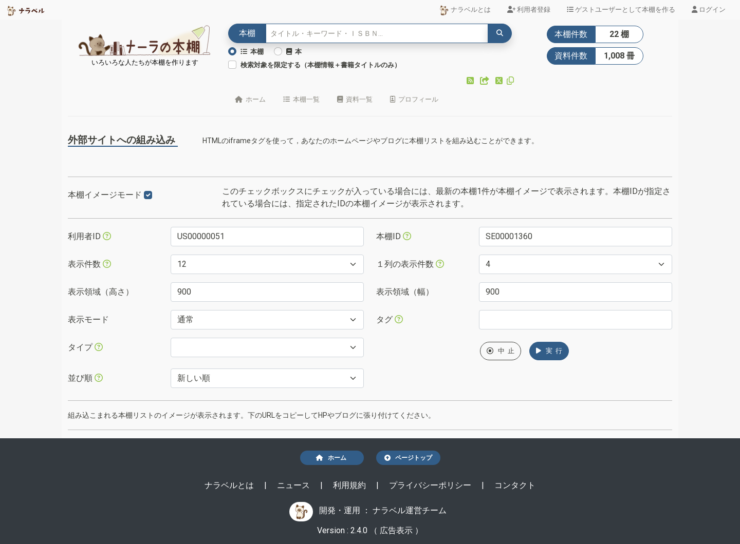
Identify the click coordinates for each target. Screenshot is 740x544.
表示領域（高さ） (101, 292)
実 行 (549, 351)
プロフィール (414, 99)
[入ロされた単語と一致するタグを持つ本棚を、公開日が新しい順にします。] (399, 319)
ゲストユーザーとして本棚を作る (621, 9)
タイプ (85, 347)
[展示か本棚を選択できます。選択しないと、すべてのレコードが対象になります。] (99, 347)
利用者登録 (528, 9)
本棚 (252, 51)
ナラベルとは (465, 10)
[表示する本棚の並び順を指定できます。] (99, 378)
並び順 (85, 378)
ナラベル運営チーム (410, 510)
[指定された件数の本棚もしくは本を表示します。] (107, 264)
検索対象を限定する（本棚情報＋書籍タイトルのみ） (320, 65)
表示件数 (89, 264)
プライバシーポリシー (431, 485)
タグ (389, 319)
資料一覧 (355, 99)
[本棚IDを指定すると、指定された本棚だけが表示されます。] (407, 236)
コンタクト (514, 485)
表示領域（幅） (405, 292)
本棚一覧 (301, 99)
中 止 (500, 351)
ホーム (250, 99)
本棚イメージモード (110, 195)
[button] (471, 81)
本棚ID (393, 236)
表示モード (88, 319)
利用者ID (89, 236)
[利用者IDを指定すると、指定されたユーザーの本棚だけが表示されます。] (107, 236)
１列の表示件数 (410, 264)
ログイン (709, 9)
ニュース (294, 485)
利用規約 (350, 485)
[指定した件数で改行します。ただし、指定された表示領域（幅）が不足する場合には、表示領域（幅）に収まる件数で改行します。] (440, 264)
